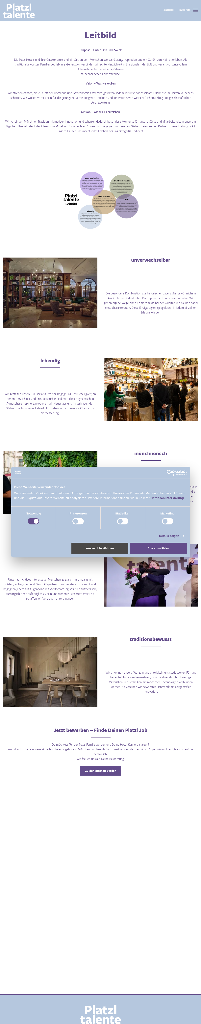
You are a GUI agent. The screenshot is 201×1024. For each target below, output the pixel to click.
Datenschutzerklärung (167, 498)
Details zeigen (169, 535)
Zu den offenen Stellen (100, 771)
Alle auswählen (158, 548)
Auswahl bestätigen (100, 548)
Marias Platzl (184, 10)
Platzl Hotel (168, 10)
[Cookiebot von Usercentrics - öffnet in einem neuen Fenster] (169, 473)
